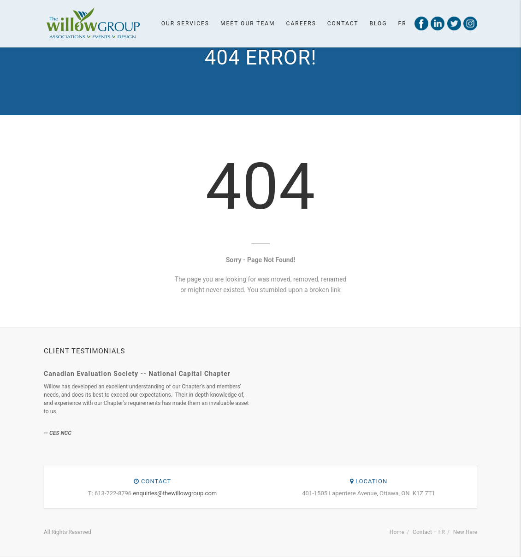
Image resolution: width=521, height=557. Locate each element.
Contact (343, 23)
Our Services (185, 23)
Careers (301, 23)
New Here (465, 532)
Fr (402, 23)
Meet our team (247, 23)
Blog (378, 23)
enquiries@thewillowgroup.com (175, 493)
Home (397, 532)
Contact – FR (429, 532)
